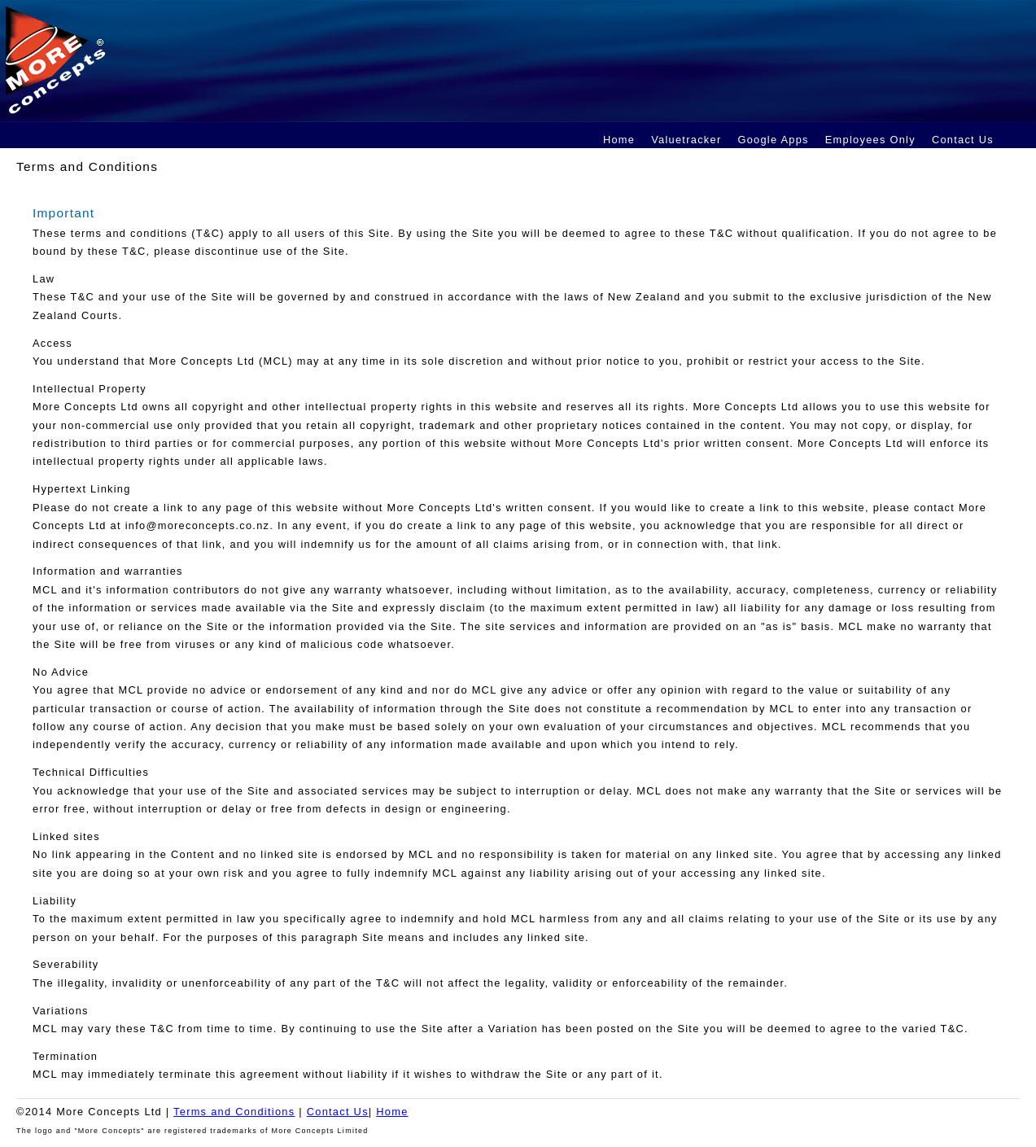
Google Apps (772, 140)
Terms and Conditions (234, 1111)
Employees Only (870, 140)
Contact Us (963, 140)
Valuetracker (686, 140)
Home (619, 140)
